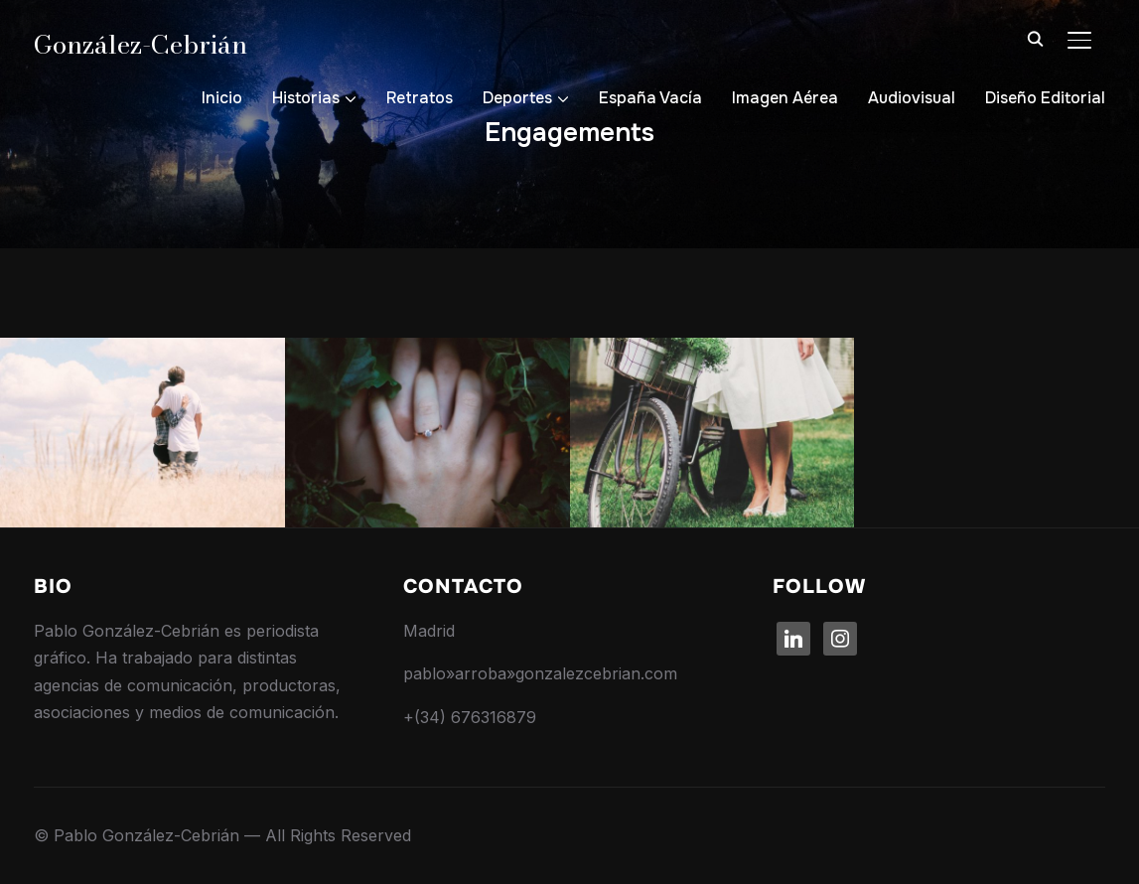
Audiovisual (911, 97)
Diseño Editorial (1045, 97)
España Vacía (650, 97)
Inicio (222, 97)
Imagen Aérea (785, 97)
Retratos (419, 97)
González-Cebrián (140, 44)
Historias (306, 97)
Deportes (517, 97)
